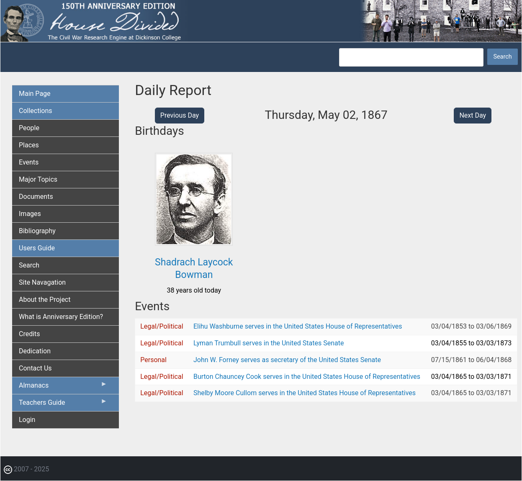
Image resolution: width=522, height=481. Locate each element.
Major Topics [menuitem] (38, 179)
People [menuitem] (29, 128)
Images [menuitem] (30, 214)
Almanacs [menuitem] (63, 387)
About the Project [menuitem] (44, 300)
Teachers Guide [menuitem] (63, 404)
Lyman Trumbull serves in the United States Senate (268, 343)
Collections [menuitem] (35, 111)
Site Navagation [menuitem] (42, 282)
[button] (194, 243)
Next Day (472, 115)
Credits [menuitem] (29, 334)
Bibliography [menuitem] (37, 231)
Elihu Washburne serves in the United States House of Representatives (297, 326)
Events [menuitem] (29, 162)
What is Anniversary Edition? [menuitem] (61, 317)
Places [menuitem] (29, 145)
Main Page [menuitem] (35, 94)
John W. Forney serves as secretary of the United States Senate (287, 360)
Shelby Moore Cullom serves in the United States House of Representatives (304, 393)
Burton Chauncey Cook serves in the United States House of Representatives (306, 377)
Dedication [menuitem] (35, 351)
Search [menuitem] (29, 265)
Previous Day (179, 115)
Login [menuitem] (27, 420)
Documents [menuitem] (36, 197)
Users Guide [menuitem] (37, 248)
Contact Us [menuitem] (35, 368)
